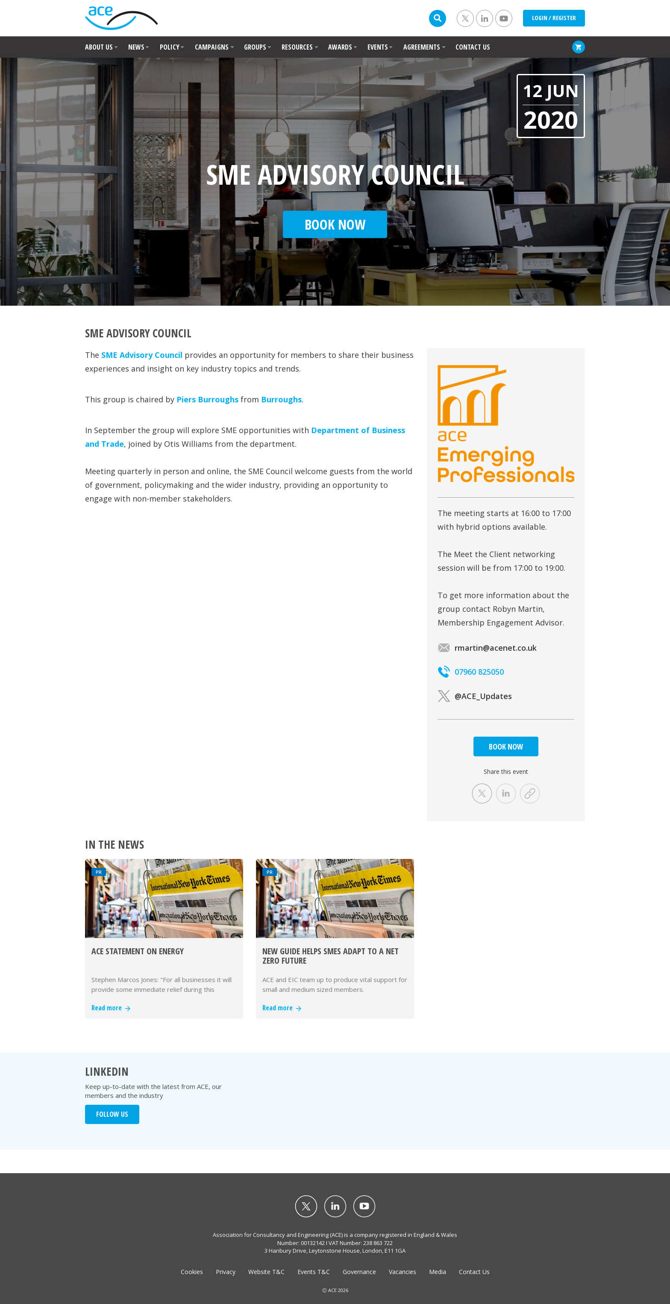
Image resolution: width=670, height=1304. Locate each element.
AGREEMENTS (421, 47)
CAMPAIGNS (212, 47)
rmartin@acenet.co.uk (487, 648)
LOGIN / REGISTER (554, 18)
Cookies (192, 1272)
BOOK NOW (506, 746)
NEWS (136, 47)
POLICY (169, 47)
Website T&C (266, 1272)
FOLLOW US (112, 1114)
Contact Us (474, 1272)
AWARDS (340, 47)
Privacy (225, 1272)
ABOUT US (99, 47)
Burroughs (281, 399)
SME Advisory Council (141, 355)
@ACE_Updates (475, 696)
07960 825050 (471, 672)
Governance (359, 1272)
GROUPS (255, 47)
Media (437, 1272)
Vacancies (402, 1272)
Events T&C (313, 1272)
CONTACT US (472, 47)
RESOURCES (297, 47)
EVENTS (377, 47)
